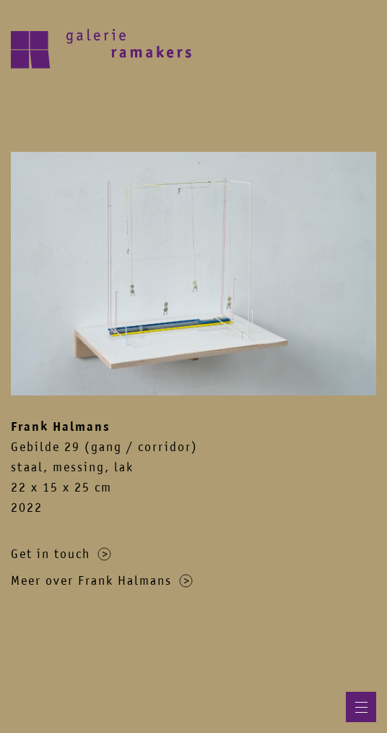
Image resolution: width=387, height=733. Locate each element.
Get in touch (61, 553)
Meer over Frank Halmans (102, 580)
